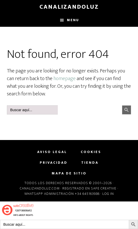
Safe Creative (103, 188)
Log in (108, 194)
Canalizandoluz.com (40, 188)
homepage (64, 78)
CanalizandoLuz (69, 7)
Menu (73, 20)
